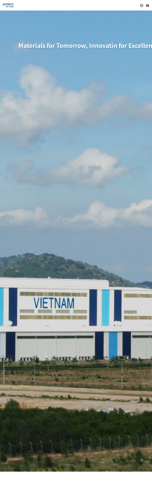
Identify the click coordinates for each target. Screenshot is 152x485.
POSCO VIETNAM (11, 5)
